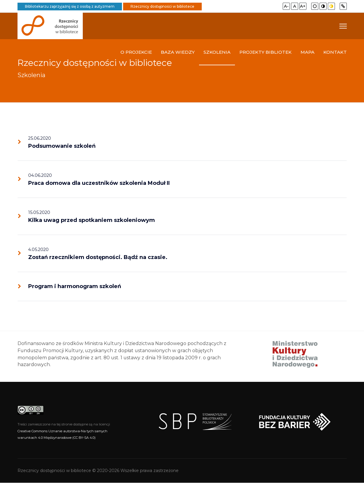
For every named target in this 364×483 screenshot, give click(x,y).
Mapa (307, 52)
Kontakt (335, 52)
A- (286, 6)
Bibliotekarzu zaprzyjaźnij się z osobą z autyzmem (70, 6)
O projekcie (136, 52)
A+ (303, 6)
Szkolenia (217, 52)
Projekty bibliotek (265, 52)
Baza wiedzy (178, 52)
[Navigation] (343, 26)
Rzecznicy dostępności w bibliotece (162, 6)
